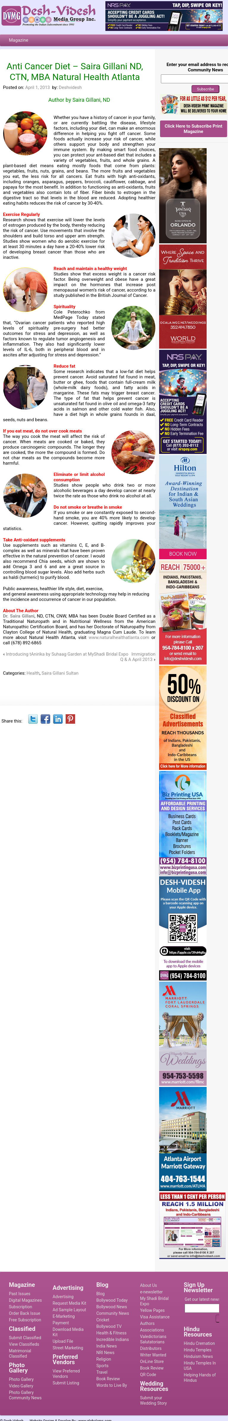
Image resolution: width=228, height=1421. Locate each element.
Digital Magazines (25, 1300)
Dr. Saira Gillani (18, 616)
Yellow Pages (152, 1310)
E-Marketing (64, 1316)
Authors (147, 1323)
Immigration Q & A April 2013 (138, 656)
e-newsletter (151, 1292)
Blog (100, 1293)
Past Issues (19, 1293)
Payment (61, 1322)
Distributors (151, 1348)
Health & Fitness (111, 1333)
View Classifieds (24, 1344)
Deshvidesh (70, 87)
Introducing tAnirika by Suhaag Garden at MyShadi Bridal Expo (67, 654)
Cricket (103, 1319)
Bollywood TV (109, 1326)
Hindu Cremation (199, 1343)
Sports (102, 1365)
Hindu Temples (197, 1350)
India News (106, 1346)
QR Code (148, 1374)
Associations (152, 1330)
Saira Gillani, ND (91, 100)
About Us (148, 1285)
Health (33, 673)
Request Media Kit (69, 1303)
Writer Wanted (153, 1355)
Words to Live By (111, 1385)
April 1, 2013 (37, 87)
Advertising (63, 1296)
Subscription (20, 1306)
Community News (112, 1313)
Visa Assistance (155, 1317)
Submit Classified (25, 1337)
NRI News (105, 1352)
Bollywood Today (112, 1300)
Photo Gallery (21, 1379)
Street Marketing (68, 1347)
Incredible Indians (112, 1339)
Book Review (108, 1378)
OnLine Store (152, 1361)
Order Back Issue (24, 1313)
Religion (103, 1359)
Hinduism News (198, 1356)
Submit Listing (66, 1383)
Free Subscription (25, 1319)
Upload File (63, 1341)
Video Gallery (21, 1386)
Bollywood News (111, 1306)
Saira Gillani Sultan (60, 673)
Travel (101, 1372)
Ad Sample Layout (69, 1309)
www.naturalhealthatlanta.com (118, 637)
